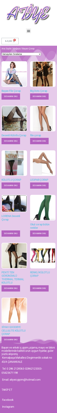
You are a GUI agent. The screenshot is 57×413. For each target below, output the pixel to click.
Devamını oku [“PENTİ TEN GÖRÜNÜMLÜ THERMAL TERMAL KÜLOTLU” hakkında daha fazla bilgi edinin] (10, 288)
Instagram (8, 406)
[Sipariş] (21, 54)
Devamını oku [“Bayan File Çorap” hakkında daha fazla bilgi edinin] (10, 96)
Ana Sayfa (6, 48)
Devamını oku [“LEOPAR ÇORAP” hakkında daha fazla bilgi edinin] (39, 185)
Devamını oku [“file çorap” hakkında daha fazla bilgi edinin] (39, 141)
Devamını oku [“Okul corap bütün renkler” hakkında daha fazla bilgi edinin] (39, 233)
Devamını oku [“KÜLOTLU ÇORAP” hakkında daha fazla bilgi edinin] (10, 185)
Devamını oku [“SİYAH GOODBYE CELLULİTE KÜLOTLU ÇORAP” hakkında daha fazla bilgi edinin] (10, 340)
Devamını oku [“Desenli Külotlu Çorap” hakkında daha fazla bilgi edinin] (10, 141)
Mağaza (17, 48)
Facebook (8, 399)
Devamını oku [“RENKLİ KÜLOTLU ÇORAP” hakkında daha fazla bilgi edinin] (39, 288)
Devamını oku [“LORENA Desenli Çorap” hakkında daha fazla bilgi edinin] (10, 233)
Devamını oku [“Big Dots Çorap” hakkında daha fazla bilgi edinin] (39, 96)
